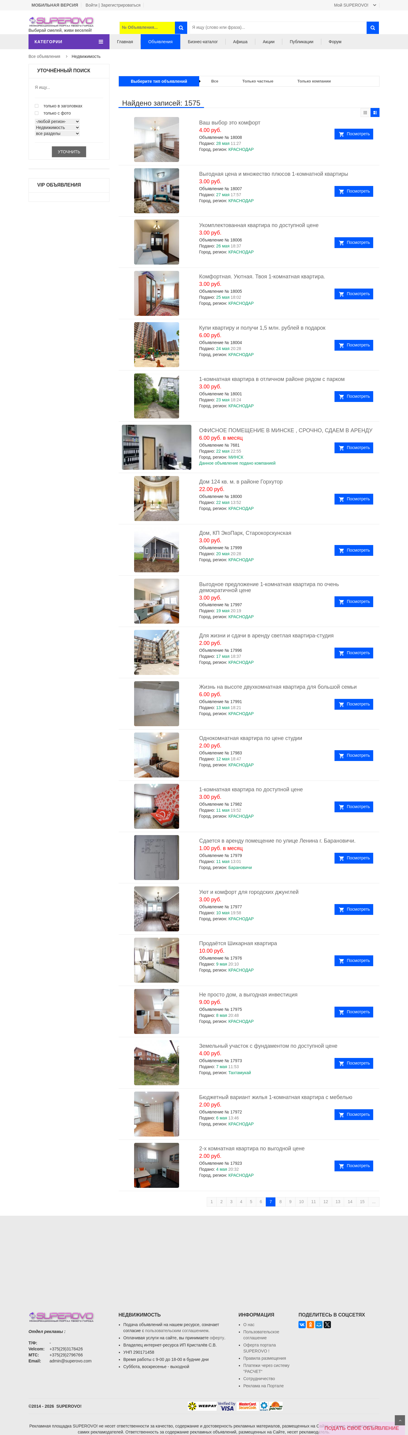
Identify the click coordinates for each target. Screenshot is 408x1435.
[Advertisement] (204, 1258)
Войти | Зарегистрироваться (113, 5)
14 (350, 1201)
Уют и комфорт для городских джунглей (249, 892)
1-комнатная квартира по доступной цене (251, 789)
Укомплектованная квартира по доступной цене (259, 225)
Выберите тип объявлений (159, 81)
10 (301, 1201)
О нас (248, 1324)
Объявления (160, 41)
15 (362, 1201)
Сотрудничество (259, 1378)
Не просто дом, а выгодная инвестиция (248, 995)
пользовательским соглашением (176, 1330)
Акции (268, 41)
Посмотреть (358, 133)
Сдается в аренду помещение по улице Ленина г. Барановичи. (277, 841)
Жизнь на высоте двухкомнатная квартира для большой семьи (278, 687)
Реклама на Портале (263, 1385)
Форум (335, 41)
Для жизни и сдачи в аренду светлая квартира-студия (266, 636)
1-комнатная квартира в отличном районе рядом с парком (272, 379)
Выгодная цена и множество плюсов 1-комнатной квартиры (273, 174)
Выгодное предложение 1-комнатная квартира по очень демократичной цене (269, 587)
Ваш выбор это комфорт (229, 123)
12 (325, 1201)
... (374, 1201)
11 (313, 1201)
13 (338, 1201)
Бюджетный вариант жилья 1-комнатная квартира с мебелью (275, 1097)
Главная (125, 41)
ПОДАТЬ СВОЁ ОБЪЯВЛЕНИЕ (362, 1428)
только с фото (53, 113)
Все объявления (44, 56)
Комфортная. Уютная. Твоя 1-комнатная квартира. (262, 277)
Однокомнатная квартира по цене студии (250, 738)
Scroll (400, 1420)
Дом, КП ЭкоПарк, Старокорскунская (245, 533)
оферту (217, 1337)
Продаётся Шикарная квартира (238, 943)
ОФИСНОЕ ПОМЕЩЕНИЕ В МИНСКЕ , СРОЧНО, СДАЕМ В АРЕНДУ (286, 430)
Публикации (301, 41)
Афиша (240, 41)
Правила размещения (264, 1358)
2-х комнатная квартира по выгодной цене (252, 1149)
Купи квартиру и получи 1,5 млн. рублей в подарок (262, 328)
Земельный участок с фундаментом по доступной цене (268, 1046)
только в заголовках (58, 106)
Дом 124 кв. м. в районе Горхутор (241, 482)
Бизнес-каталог (203, 41)
